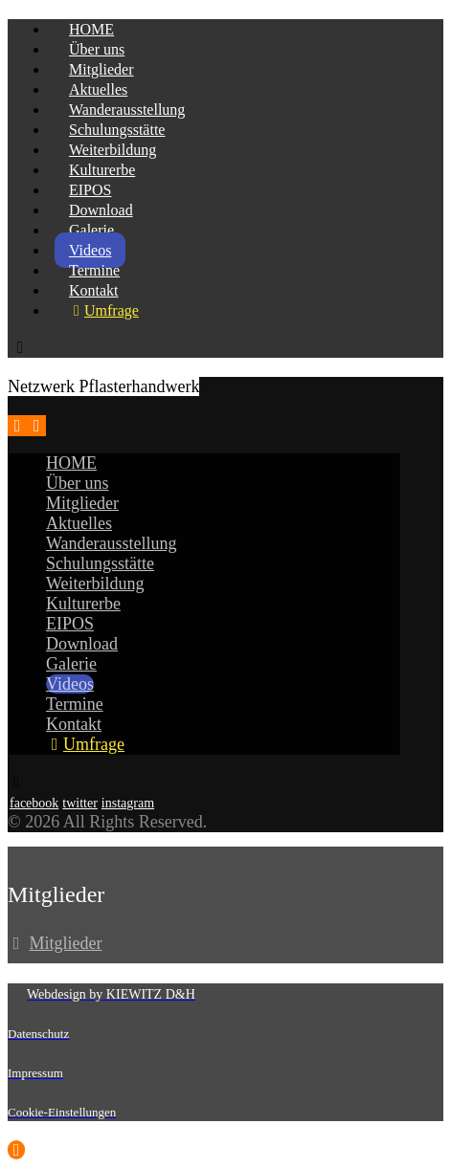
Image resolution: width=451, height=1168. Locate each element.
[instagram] (127, 803)
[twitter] (80, 803)
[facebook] (34, 803)
